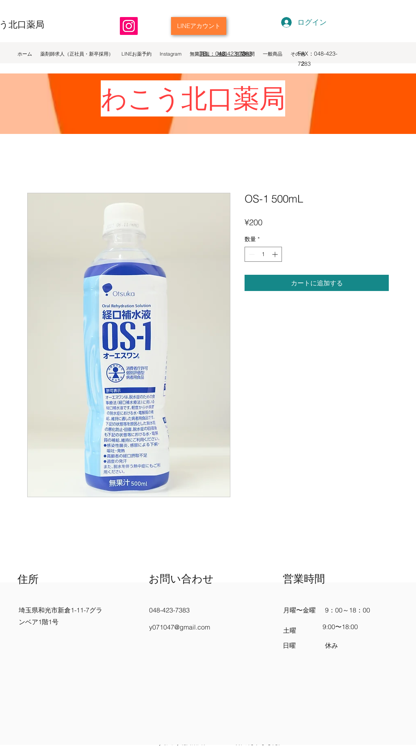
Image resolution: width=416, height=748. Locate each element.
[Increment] (276, 254)
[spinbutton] (263, 254)
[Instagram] (129, 26)
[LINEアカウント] (198, 26)
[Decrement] (251, 254)
